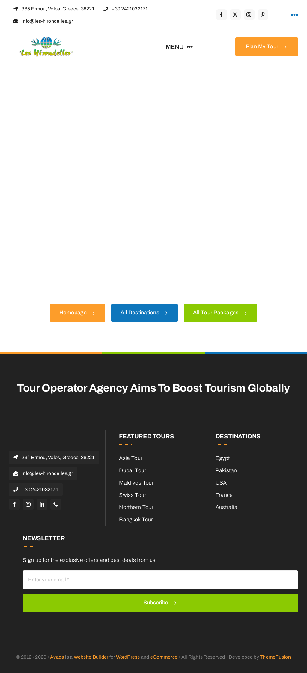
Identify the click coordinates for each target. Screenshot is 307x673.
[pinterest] (263, 14)
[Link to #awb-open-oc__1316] (294, 15)
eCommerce (163, 657)
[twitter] (235, 14)
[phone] (55, 504)
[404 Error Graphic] (153, 82)
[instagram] (249, 14)
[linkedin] (42, 504)
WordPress (128, 657)
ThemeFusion (275, 657)
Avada (57, 657)
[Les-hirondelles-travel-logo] (46, 40)
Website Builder (91, 657)
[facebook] (221, 14)
